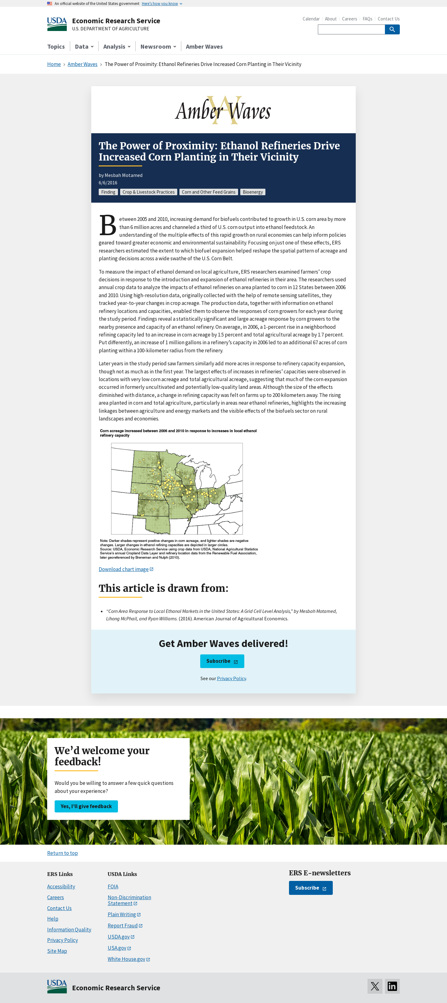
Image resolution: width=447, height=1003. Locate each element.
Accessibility (61, 886)
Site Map (57, 951)
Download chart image (124, 569)
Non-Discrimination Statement (129, 900)
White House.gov (126, 959)
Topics (56, 46)
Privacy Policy (231, 678)
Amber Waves (204, 46)
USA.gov (117, 947)
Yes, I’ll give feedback (86, 806)
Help (52, 918)
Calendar (311, 19)
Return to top (62, 853)
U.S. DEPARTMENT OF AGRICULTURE (110, 29)
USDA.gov (119, 936)
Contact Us (389, 19)
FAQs (367, 19)
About (331, 19)
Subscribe (218, 661)
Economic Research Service (116, 20)
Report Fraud (123, 925)
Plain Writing (122, 914)
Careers (349, 19)
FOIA (113, 886)
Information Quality (69, 929)
